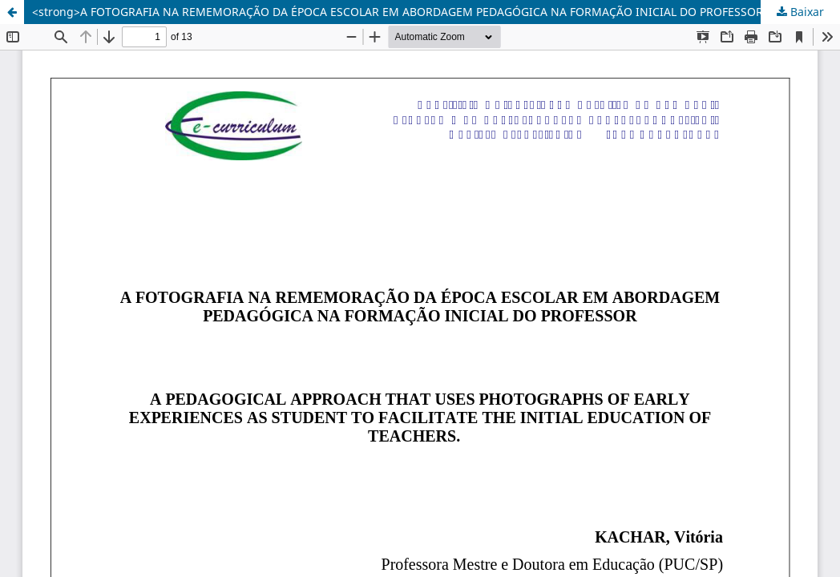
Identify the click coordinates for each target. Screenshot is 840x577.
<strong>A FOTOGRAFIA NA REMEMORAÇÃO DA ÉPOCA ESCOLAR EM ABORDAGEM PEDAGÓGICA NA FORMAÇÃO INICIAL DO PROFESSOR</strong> (424, 11)
